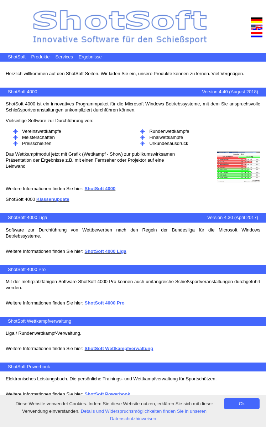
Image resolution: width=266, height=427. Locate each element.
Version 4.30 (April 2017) (232, 217)
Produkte (40, 56)
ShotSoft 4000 (22, 91)
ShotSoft (17, 56)
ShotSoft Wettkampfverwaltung (39, 321)
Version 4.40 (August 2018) (230, 91)
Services (64, 56)
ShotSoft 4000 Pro (27, 269)
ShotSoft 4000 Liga (27, 217)
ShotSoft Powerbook (29, 366)
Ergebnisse (90, 56)
